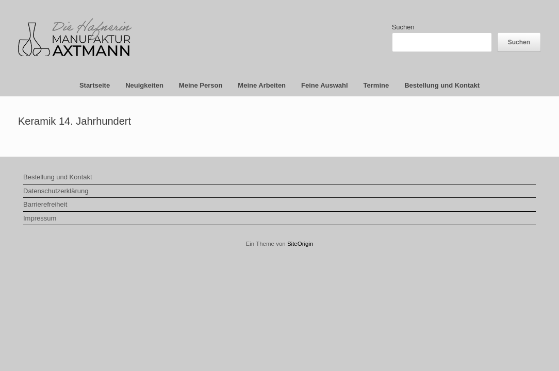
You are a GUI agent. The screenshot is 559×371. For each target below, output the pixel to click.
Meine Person (201, 85)
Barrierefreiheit (45, 204)
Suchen (403, 27)
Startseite (94, 85)
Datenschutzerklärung (55, 191)
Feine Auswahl (324, 85)
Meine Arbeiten (262, 85)
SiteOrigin (300, 244)
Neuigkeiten (144, 85)
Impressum (39, 218)
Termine (376, 85)
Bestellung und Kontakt (442, 85)
